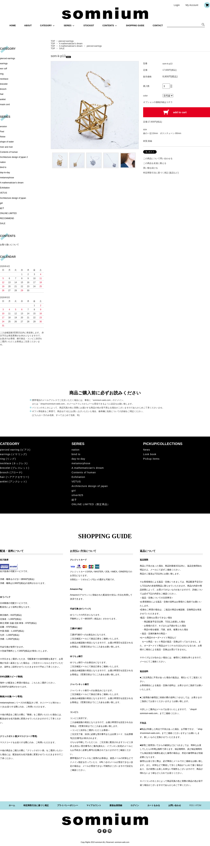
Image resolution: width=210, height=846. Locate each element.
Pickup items (151, 458)
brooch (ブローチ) (11, 472)
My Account (192, 5)
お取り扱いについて (9, 244)
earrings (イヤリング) (13, 454)
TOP (53, 41)
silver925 (77, 495)
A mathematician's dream (70, 43)
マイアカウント (93, 805)
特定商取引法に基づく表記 (36, 805)
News (146, 449)
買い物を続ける (150, 168)
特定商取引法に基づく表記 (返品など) (161, 172)
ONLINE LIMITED (8, 213)
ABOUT (28, 25)
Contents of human (9, 152)
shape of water (7, 142)
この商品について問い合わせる (158, 158)
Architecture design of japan (13, 198)
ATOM (198, 805)
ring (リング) (8, 458)
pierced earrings (66, 41)
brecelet (4, 84)
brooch (3, 89)
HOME (12, 25)
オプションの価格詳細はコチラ (158, 102)
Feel (2, 131)
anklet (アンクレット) (13, 481)
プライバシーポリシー (67, 805)
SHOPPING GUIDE (135, 25)
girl (1, 203)
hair (2, 94)
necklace (4, 79)
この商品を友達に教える (154, 163)
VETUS (3, 193)
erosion (3, 126)
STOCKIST (88, 25)
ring (2, 74)
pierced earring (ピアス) (15, 449)
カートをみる (153, 805)
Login (177, 5)
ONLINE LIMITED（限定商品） (91, 504)
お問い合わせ (174, 805)
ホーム (12, 805)
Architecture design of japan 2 (14, 157)
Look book (149, 454)
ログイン (135, 805)
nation (3, 162)
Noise (2, 136)
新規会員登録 (116, 805)
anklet (3, 99)
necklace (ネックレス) (14, 463)
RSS (191, 805)
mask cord (5, 104)
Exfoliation (5, 188)
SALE (62, 48)
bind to (3, 167)
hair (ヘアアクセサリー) (14, 477)
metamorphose (7, 177)
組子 (2, 208)
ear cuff (3, 68)
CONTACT (158, 25)
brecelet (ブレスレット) (14, 467)
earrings (4, 63)
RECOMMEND (7, 218)
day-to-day (5, 172)
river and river (6, 147)
